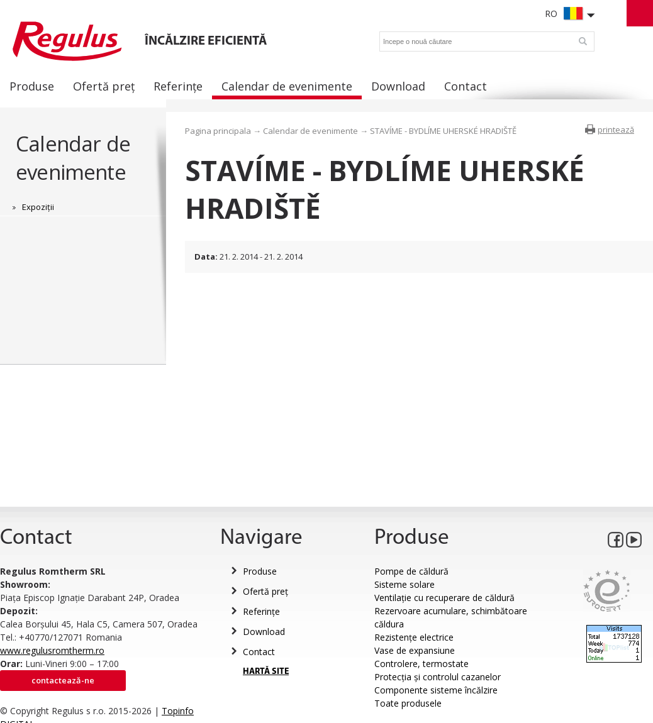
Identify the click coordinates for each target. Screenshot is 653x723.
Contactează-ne (62, 680)
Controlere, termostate (421, 664)
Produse (260, 571)
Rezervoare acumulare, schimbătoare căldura (450, 617)
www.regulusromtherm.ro (52, 650)
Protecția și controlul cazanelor (437, 677)
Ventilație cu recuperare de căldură (444, 598)
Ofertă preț (265, 591)
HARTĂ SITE (266, 671)
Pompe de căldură (411, 571)
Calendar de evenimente (73, 158)
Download (264, 631)
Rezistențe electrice (414, 637)
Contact (259, 652)
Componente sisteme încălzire (436, 690)
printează (616, 129)
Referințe (261, 611)
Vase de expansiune (414, 650)
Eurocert (606, 591)
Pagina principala (218, 130)
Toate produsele (408, 703)
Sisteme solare (404, 584)
